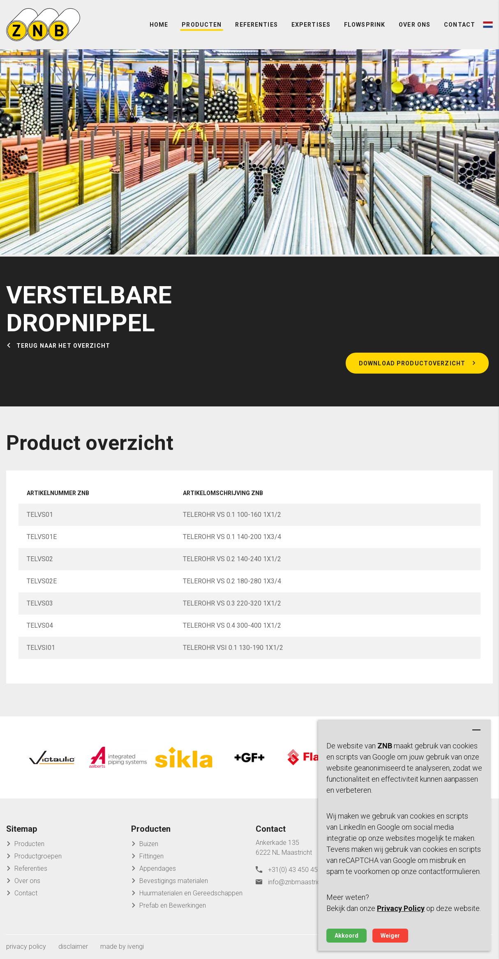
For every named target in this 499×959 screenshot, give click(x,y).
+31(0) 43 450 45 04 (297, 870)
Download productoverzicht (412, 363)
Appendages (157, 868)
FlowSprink (364, 24)
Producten (202, 24)
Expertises (310, 24)
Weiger (390, 935)
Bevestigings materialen (173, 881)
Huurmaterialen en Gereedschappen (191, 893)
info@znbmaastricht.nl (300, 882)
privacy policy (26, 946)
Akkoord (346, 935)
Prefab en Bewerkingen (172, 905)
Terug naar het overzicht (63, 346)
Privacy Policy (401, 908)
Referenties (256, 24)
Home (159, 24)
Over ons (414, 24)
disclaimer (73, 946)
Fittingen (151, 856)
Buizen (148, 844)
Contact (459, 24)
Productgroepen (38, 856)
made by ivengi (122, 946)
